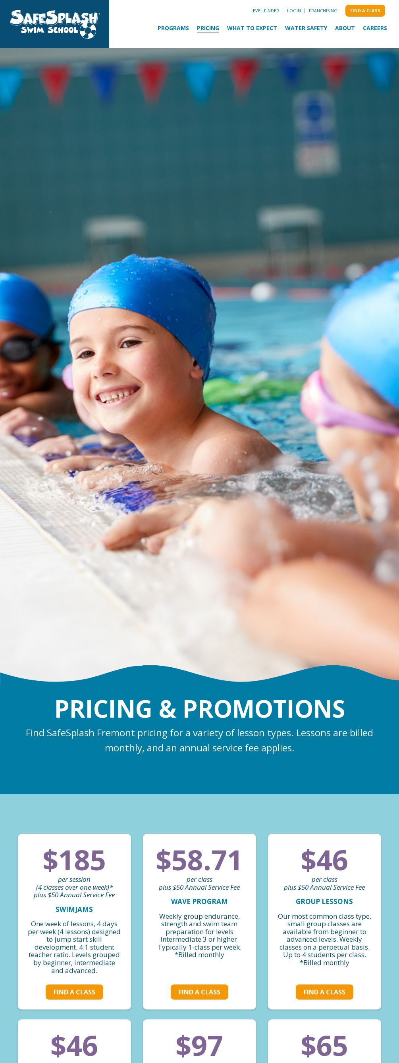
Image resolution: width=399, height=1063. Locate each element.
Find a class (74, 992)
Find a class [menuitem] (365, 10)
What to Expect (252, 28)
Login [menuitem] (294, 10)
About (345, 28)
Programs (173, 28)
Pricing (208, 28)
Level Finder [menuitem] (265, 10)
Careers (375, 28)
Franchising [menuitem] (323, 10)
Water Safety (306, 28)
